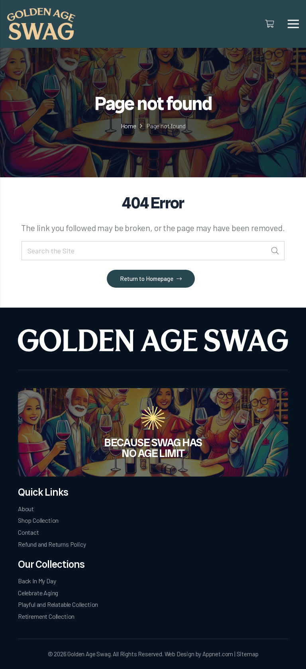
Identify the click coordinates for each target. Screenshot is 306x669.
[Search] (274, 250)
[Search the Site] (153, 251)
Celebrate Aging (38, 592)
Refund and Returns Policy (52, 544)
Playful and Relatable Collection (58, 604)
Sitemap (248, 653)
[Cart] (270, 24)
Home (128, 125)
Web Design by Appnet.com (199, 653)
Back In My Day (37, 581)
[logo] (41, 24)
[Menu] (293, 24)
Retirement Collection (46, 616)
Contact (28, 532)
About (26, 508)
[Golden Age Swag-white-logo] (153, 340)
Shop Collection (38, 520)
